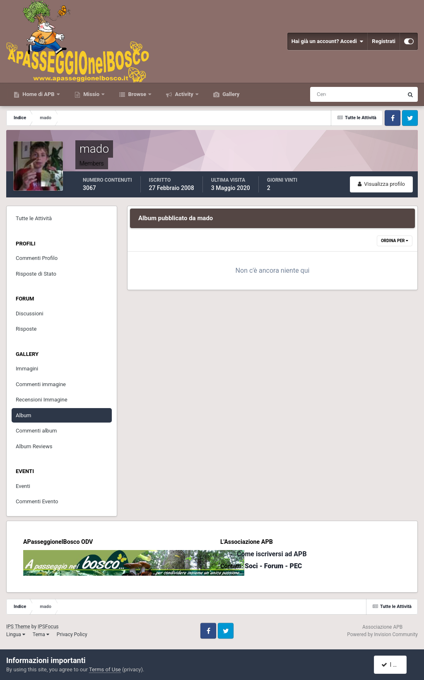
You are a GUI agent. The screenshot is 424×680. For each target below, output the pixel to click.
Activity (184, 94)
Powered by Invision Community (382, 634)
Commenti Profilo (37, 258)
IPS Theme (18, 627)
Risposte (26, 329)
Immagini (27, 368)
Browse (137, 94)
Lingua (15, 634)
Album (23, 415)
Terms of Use (105, 669)
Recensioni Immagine (41, 399)
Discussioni (29, 313)
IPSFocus (48, 627)
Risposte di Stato (36, 274)
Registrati (383, 41)
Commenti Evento (37, 501)
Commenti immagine (41, 384)
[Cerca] (322, 94)
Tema (41, 634)
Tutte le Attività (34, 218)
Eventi (23, 486)
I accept (394, 664)
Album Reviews (34, 446)
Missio (91, 94)
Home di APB (38, 94)
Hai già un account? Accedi (328, 41)
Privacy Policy (72, 634)
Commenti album (36, 431)
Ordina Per (394, 240)
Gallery (230, 94)
